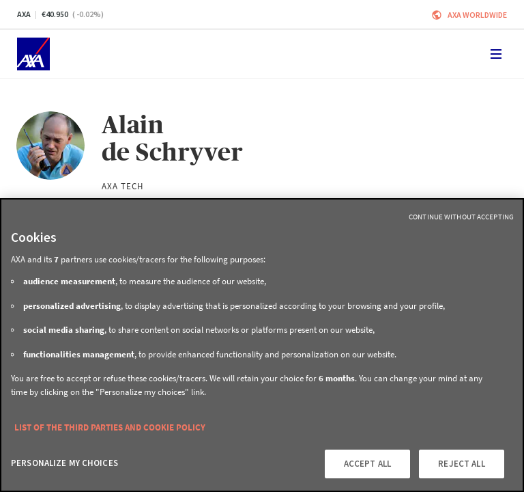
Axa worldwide (477, 15)
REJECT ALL (461, 463)
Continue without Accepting (461, 216)
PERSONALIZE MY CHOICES (64, 463)
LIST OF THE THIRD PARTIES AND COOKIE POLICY (109, 427)
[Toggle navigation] (496, 54)
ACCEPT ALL (367, 463)
